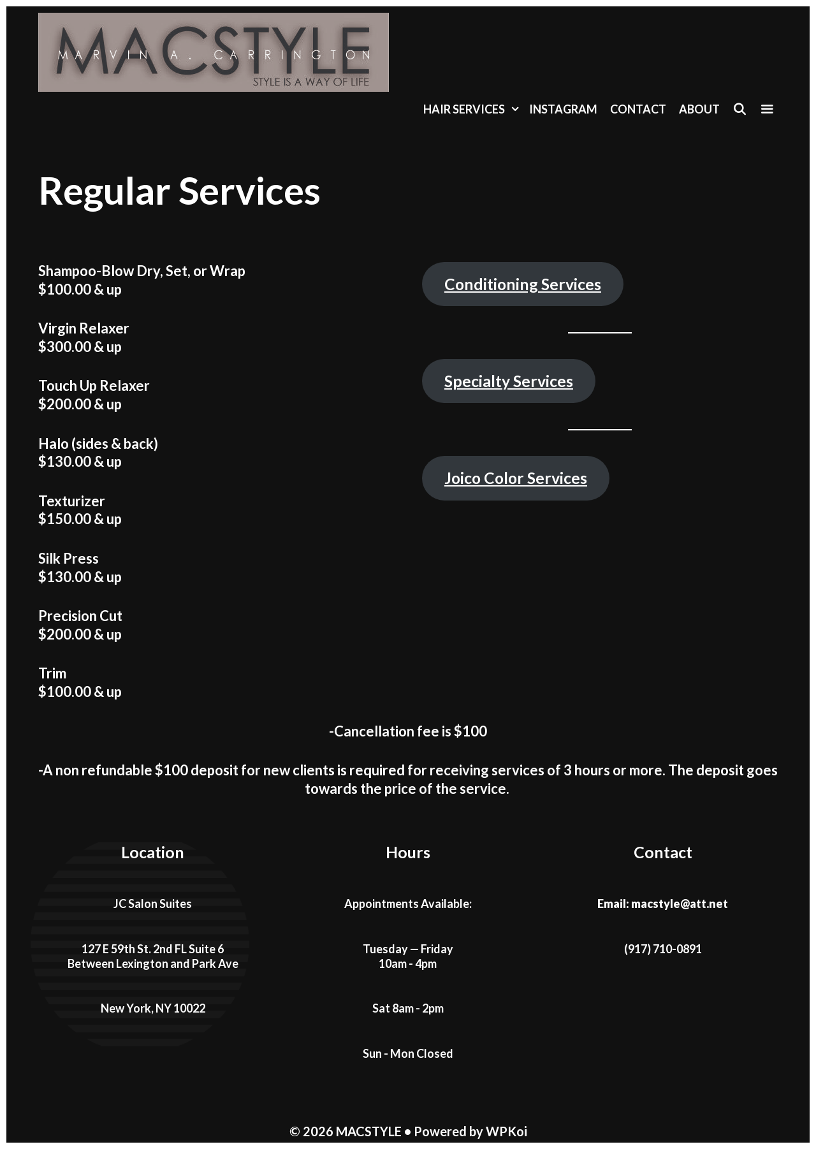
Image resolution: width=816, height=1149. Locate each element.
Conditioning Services (522, 284)
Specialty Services (508, 381)
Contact (638, 109)
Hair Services (473, 109)
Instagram (563, 109)
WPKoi (506, 1131)
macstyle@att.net (679, 904)
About (699, 109)
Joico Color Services (515, 478)
